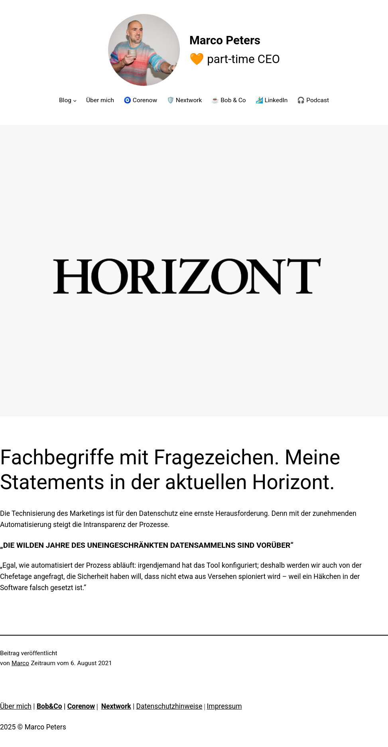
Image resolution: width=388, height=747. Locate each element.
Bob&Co (49, 706)
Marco (20, 663)
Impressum (224, 706)
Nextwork (116, 706)
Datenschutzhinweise (169, 706)
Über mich (16, 706)
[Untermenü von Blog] (75, 100)
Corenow (81, 706)
